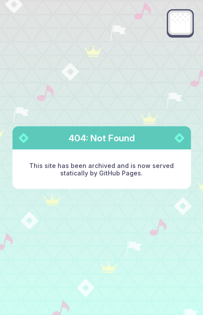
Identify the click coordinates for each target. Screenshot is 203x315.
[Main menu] (180, 22)
